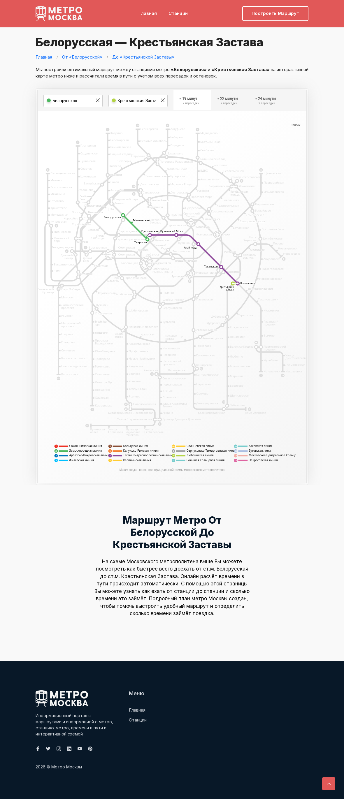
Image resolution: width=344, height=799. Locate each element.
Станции (178, 13)
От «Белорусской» (82, 57)
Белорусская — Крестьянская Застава (146, 42)
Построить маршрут (275, 13)
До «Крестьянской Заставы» (143, 57)
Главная (147, 13)
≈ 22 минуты (227, 103)
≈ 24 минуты (265, 103)
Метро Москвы (66, 766)
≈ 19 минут (189, 103)
